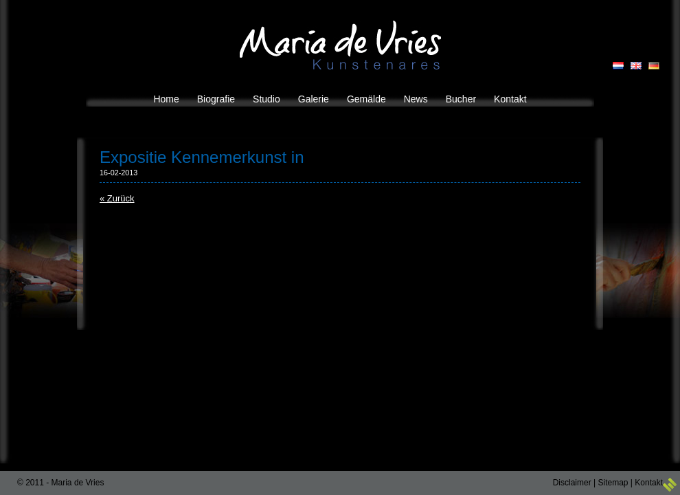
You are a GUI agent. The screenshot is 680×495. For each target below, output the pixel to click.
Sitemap (613, 482)
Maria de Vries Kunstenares (340, 45)
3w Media (670, 485)
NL (618, 65)
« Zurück (117, 198)
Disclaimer (572, 482)
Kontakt (649, 482)
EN (636, 65)
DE (653, 65)
